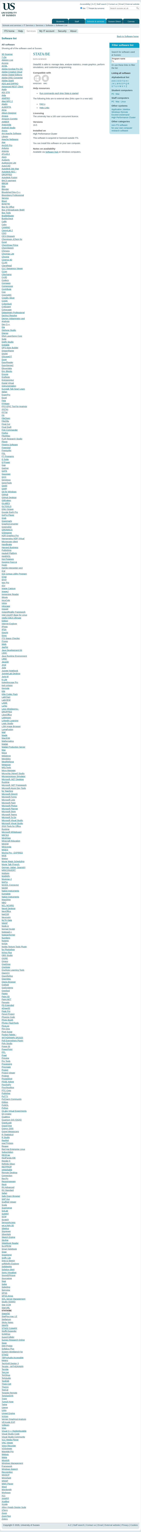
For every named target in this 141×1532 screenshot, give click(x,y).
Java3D (5, 662)
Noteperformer (8, 935)
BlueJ (4, 201)
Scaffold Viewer (9, 1202)
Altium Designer (9, 113)
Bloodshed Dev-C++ (11, 192)
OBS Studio (7, 955)
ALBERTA (6, 107)
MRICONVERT (9, 870)
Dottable (5, 345)
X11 (3, 1495)
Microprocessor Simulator (13, 776)
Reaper (5, 1146)
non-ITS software (120, 125)
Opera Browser (9, 982)
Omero (5, 961)
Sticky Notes (7, 1322)
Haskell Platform (9, 553)
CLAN (4, 262)
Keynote (5, 688)
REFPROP (7, 1167)
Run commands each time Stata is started (59, 93)
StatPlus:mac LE (9, 1316)
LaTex (4, 706)
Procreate (6, 1067)
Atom (4, 157)
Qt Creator (6, 1114)
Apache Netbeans (10, 139)
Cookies (134, 1525)
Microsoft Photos (9, 806)
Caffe (4, 221)
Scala (4, 1205)
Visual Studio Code (10, 1434)
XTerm (5, 1510)
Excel (4, 398)
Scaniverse (7, 1208)
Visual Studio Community (13, 1437)
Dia (3, 327)
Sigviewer (6, 1231)
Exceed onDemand (120, 115)
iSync (4, 635)
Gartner (5, 468)
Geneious (6, 480)
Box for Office (8, 207)
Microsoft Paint (9, 803)
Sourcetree (7, 1278)
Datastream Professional (13, 312)
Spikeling (6, 1287)
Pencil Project (8, 1014)
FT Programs (8, 456)
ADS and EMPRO (10, 83)
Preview (5, 1058)
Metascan (6, 764)
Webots (5, 1454)
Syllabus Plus (8, 1349)
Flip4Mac (6, 436)
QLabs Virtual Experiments (14, 1111)
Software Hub (52, 152)
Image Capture (9, 588)
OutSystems (7, 988)
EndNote (6, 377)
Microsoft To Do (9, 817)
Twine (4, 1404)
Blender (5, 189)
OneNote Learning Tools (13, 970)
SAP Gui (6, 1199)
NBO (4, 902)
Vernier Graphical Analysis (14, 1419)
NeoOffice (6, 911)
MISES (5, 850)
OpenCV (6, 973)
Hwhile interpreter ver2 (12, 568)
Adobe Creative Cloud (12, 72)
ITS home (9, 31)
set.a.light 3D (8, 1225)
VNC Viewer (7, 1443)
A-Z (93, 4)
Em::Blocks (7, 371)
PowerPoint (7, 1049)
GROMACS (7, 530)
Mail (4, 732)
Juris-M (5, 676)
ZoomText (6, 1516)
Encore (5, 374)
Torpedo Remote (9, 1393)
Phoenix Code (8, 1017)
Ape (3, 142)
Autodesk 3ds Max (10, 168)
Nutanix (5, 940)
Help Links (44, 108)
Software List (61, 25)
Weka (4, 1457)
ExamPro (6, 395)
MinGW (5, 844)
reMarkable (7, 1170)
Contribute (6, 289)
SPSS (4, 1293)
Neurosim (6, 917)
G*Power (6, 462)
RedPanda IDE (9, 1158)
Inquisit (5, 609)
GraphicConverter (10, 524)
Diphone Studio (9, 330)
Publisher (6, 1093)
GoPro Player (8, 515)
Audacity (6, 160)
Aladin (4, 104)
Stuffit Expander (9, 1331)
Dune (4, 359)
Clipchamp (7, 274)
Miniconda (6, 847)
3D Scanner (7, 54)
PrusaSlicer (7, 1078)
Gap (4, 465)
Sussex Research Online (13, 1340)
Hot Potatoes (8, 559)
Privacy (125, 1525)
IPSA (4, 629)
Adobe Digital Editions (12, 75)
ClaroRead (7, 265)
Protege (5, 1076)
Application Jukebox (121, 109)
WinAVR (5, 1460)
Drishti (5, 354)
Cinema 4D (7, 260)
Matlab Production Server (13, 747)
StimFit (5, 1325)
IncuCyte (6, 600)
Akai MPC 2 (7, 101)
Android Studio (8, 127)
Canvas (131, 21)
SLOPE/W (6, 1246)
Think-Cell (6, 1384)
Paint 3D (6, 996)
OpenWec (6, 979)
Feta (4, 400)
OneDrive (6, 964)
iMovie (5, 597)
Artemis (5, 151)
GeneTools (7, 483)
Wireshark (6, 1478)
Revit (4, 1184)
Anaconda (6, 124)
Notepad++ (7, 932)
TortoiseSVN (7, 1395)
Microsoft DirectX (10, 794)
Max (4, 750)
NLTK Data (7, 920)
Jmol (4, 665)
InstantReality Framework (13, 612)
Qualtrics (6, 1117)
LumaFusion (7, 729)
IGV (3, 585)
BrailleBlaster (8, 216)
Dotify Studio (7, 342)
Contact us (112, 4)
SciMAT (5, 1214)
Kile (3, 691)
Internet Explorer (9, 623)
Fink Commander (10, 430)
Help (20, 31)
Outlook (5, 985)
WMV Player (7, 1484)
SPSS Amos (7, 1296)
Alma (4, 110)
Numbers (6, 938)
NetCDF (5, 914)
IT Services (28, 25)
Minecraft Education (11, 841)
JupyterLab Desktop (11, 673)
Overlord (6, 991)
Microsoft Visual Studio (12, 820)
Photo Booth (7, 1020)
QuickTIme (7, 1126)
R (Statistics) (7, 1134)
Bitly (4, 186)
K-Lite (4, 679)
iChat (4, 577)
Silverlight (6, 1234)
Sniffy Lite (6, 1258)
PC (113, 94)
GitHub (5, 494)
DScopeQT (7, 356)
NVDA (4, 943)
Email (121, 4)
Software (49, 25)
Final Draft (6, 427)
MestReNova (8, 761)
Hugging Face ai (9, 562)
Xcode (5, 1504)
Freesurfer (6, 450)
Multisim (5, 873)
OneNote (6, 967)
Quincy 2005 (7, 1128)
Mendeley (6, 759)
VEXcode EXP (8, 1422)
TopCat (5, 1390)
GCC (4, 477)
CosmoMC (7, 295)
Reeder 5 (6, 1161)
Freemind (6, 447)
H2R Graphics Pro (10, 535)
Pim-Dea (6, 1029)
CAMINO (6, 227)
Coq (4, 292)
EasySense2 (7, 365)
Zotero (5, 1519)
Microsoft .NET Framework (14, 785)
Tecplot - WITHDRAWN (12, 1366)
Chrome (5, 257)
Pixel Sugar (7, 1032)
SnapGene (7, 1255)
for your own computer (122, 128)
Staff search (102, 4)
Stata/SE (6, 1313)
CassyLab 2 (7, 230)
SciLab (5, 1211)
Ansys (4, 130)
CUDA (5, 301)
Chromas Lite (8, 254)
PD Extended (8, 1005)
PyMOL (5, 1105)
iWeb (4, 644)
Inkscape (6, 606)
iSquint (5, 632)
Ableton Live (7, 60)
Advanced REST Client (12, 86)
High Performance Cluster (124, 117)
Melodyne (6, 756)
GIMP (4, 488)
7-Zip (4, 57)
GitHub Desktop (9, 497)
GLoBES (6, 503)
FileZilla (5, 421)
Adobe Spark (8, 80)
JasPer (5, 647)
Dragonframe (8, 351)
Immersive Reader (10, 594)
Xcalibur (5, 1501)
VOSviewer (7, 1448)
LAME (4, 703)
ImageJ (5, 591)
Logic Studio (7, 723)
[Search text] (122, 8)
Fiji (3, 415)
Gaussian (6, 474)
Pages (5, 993)
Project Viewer (8, 1073)
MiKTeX (5, 835)
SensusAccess (8, 1222)
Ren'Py (5, 1178)
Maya (4, 753)
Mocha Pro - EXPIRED (12, 853)
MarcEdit (6, 738)
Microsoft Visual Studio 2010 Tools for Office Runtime (12, 826)
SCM (4, 1216)
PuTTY (5, 1096)
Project (5, 1070)
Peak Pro (6, 1011)
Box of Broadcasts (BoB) (13, 210)
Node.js (5, 926)
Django (5, 333)
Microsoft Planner (10, 808)
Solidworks (7, 1266)
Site (84, 8)
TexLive (5, 1372)
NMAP (5, 923)
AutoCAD (6, 166)
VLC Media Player (10, 1440)
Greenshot (6, 527)
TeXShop (6, 1375)
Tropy (4, 1398)
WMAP (5, 1481)
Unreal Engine (8, 1413)
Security (62, 31)
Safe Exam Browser (11, 1196)
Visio (4, 1428)
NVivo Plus (7, 952)
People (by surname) (96, 8)
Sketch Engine (8, 1237)
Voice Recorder (9, 1446)
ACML (4, 66)
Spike (4, 1284)
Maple (4, 735)
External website (132, 4)
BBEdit (5, 183)
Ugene (5, 1407)
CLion (4, 271)
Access (5, 63)
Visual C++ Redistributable (14, 1431)
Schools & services (95, 21)
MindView (6, 838)
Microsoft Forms (9, 797)
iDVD (4, 579)
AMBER (5, 122)
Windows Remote (120, 112)
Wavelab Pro (8, 1451)
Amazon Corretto (10, 119)
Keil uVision (7, 685)
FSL (4, 453)
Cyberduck (7, 304)
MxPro (5, 882)
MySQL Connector (10, 885)
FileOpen (6, 418)
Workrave (6, 1492)
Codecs (5, 280)
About (73, 31)
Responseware (9, 1181)
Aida (4, 95)
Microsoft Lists (8, 800)
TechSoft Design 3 (10, 1363)
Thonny (5, 1387)
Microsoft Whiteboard (11, 832)
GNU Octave (7, 509)
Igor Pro (5, 582)
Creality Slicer (8, 298)
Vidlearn (5, 1425)
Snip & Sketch (8, 1260)
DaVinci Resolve (9, 315)
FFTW (4, 412)
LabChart (6, 697)
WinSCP (6, 1475)
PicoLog (5, 1026)
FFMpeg (5, 403)
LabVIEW (6, 700)
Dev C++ (6, 324)
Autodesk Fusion (9, 177)
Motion (5, 858)
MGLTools (6, 767)
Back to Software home (128, 36)
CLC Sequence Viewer (12, 268)
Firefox (5, 433)
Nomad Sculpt (8, 929)
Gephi (4, 485)
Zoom (4, 1513)
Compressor (7, 286)
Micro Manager (9, 770)
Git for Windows (9, 491)
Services (39, 25)
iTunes (5, 641)
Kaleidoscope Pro (10, 682)
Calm (4, 224)
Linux (123, 101)
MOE (4, 855)
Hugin (4, 565)
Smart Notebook (9, 1249)
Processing (7, 1064)
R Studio (6, 1137)
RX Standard (8, 1190)
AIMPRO (6, 98)
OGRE (5, 958)
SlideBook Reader (10, 1243)
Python (5, 1108)
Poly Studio (7, 1043)
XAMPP (5, 1498)
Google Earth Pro (10, 512)
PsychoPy (6, 1084)
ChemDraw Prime (10, 245)
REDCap (6, 1155)
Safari (4, 1193)
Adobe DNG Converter (12, 78)
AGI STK (6, 92)
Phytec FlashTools (10, 1023)
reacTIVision (7, 1143)
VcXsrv (5, 1416)
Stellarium (6, 1319)
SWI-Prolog (7, 1346)
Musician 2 (7, 879)
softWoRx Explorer (10, 1263)
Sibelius (5, 1228)
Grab (4, 518)
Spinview (6, 1290)
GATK (4, 471)
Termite (5, 1369)
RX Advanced (8, 1187)
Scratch (5, 1219)
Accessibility (85, 4)
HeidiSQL (6, 556)
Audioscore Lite (9, 163)
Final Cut (6, 424)
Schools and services (11, 25)
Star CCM (6, 1305)
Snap (4, 1252)
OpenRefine (7, 976)
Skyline (5, 1240)
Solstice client (8, 1269)
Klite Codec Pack (10, 694)
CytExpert (6, 306)
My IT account (46, 31)
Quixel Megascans (10, 1131)
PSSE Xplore (8, 1081)
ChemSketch (8, 248)
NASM (5, 888)
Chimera (6, 251)
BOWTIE (6, 204)
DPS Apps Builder (10, 348)
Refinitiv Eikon (8, 1164)
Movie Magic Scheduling (13, 861)
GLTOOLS (6, 506)
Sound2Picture (8, 1275)
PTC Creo (6, 1090)
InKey (4, 603)
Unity (4, 1410)
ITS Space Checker (11, 638)
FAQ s (42, 104)
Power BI (6, 1046)
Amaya (5, 116)
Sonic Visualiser (9, 1272)
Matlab (5, 744)
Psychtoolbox (8, 1087)
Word (4, 1487)
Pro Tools (6, 1061)
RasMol (5, 1140)
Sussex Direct (114, 21)
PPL (4, 1052)
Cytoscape (7, 309)
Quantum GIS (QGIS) (12, 1120)
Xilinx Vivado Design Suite (14, 1507)
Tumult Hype (7, 1401)
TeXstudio (6, 1378)
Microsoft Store (9, 811)
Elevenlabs (7, 368)
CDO (4, 233)
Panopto (5, 1002)
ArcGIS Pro (7, 145)
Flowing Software (10, 444)
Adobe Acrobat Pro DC (12, 69)
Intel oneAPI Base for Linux (14, 615)
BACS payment (9, 180)
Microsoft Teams (9, 814)
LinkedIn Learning (10, 720)
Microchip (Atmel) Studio (13, 773)
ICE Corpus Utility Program (14, 574)
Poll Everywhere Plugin (12, 1040)
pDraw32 (6, 1008)
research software (120, 130)
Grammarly (7, 521)
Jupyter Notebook (10, 671)
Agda (4, 89)
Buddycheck (7, 218)
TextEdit (5, 1381)
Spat (4, 1281)
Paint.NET (6, 999)
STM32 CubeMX (9, 1328)
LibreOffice (7, 715)
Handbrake (7, 544)
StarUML (6, 1308)
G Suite (5, 459)
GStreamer (7, 533)
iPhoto (5, 626)
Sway (4, 1343)
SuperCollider (8, 1337)
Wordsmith (7, 1489)
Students (60, 21)
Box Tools (6, 213)
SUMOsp (6, 1334)
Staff (77, 21)
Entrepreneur (8, 380)
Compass (6, 283)
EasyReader (7, 362)
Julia (4, 668)
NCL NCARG (8, 905)
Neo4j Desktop (8, 908)
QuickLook (7, 1123)
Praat (4, 1055)
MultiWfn (6, 876)
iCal (3, 571)
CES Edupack (8, 236)
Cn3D (4, 277)
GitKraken (6, 500)
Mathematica (8, 741)
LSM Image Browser (11, 726)
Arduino (5, 148)
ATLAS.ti (6, 154)
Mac (117, 94)
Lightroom (6, 717)
